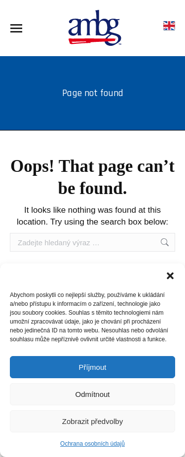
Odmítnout (92, 394)
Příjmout (93, 367)
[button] (170, 276)
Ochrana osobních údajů (92, 443)
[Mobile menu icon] (16, 28)
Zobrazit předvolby (92, 421)
